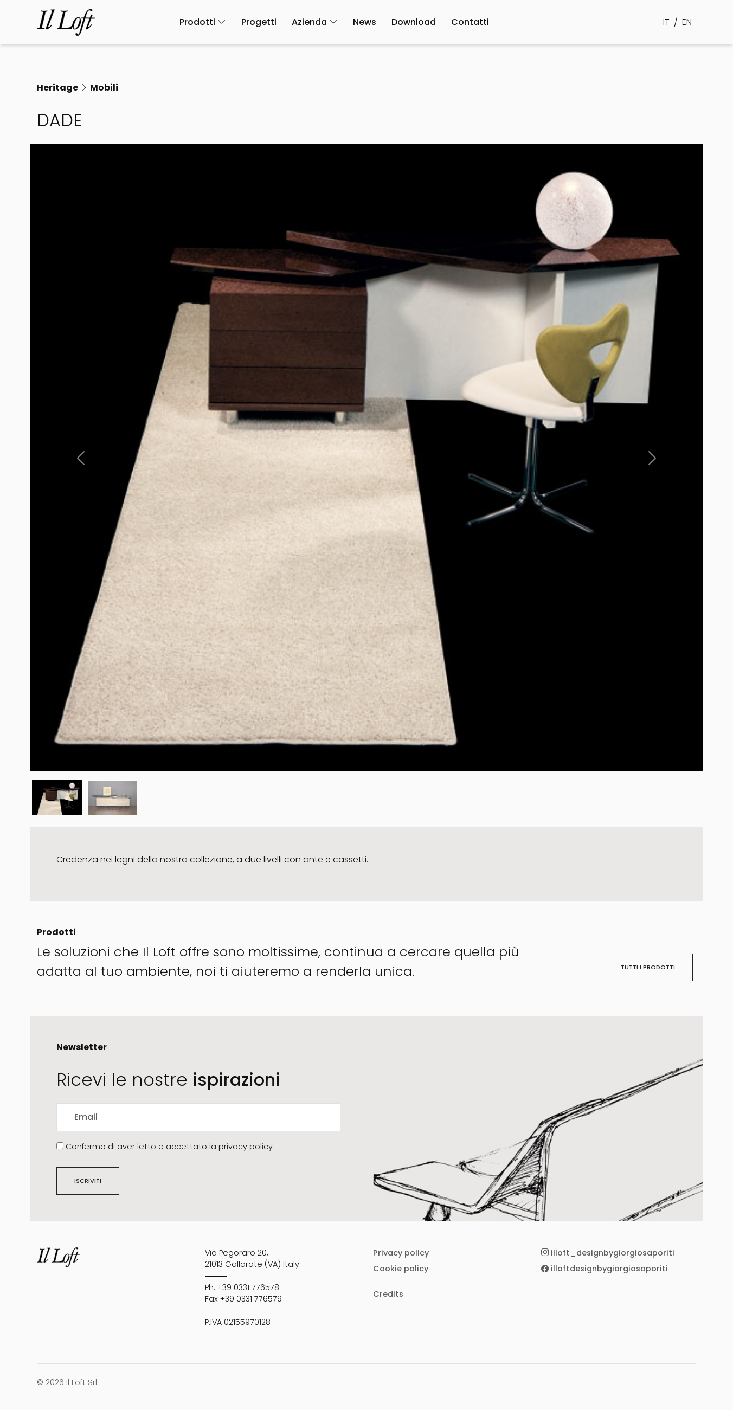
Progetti (259, 22)
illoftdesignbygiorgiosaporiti (604, 1268)
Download (413, 22)
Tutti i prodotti (648, 967)
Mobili (104, 87)
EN (687, 22)
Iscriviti (87, 1180)
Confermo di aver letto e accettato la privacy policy (169, 1146)
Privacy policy (401, 1252)
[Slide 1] (112, 797)
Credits (388, 1294)
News (364, 22)
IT (666, 22)
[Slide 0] (57, 797)
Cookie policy (400, 1268)
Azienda (315, 22)
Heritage (57, 87)
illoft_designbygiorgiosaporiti (607, 1252)
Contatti (470, 22)
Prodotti (202, 22)
